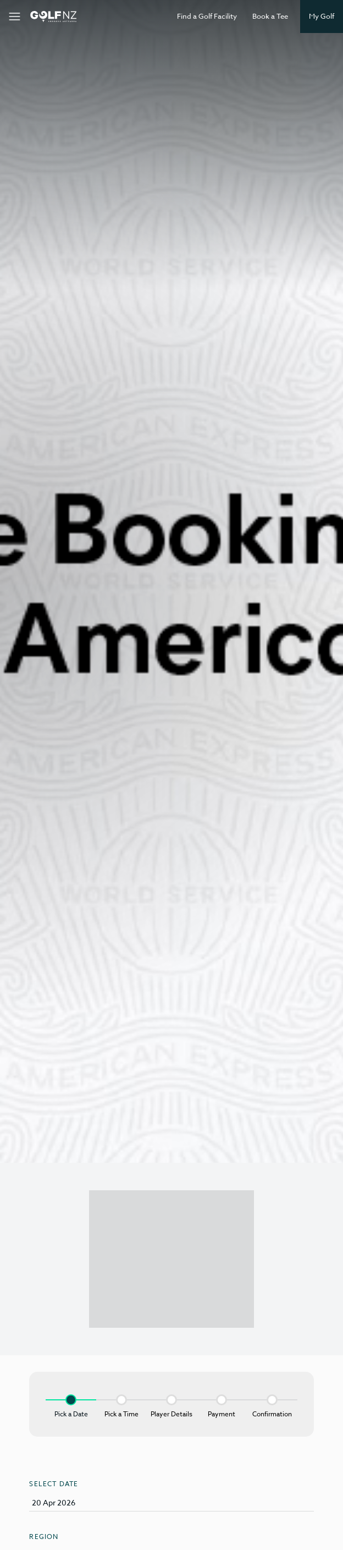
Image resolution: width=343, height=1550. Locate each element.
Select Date (53, 1483)
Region (43, 1536)
